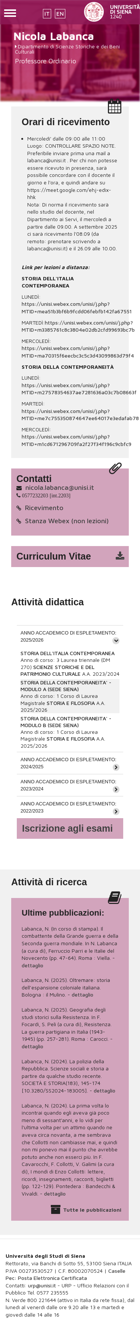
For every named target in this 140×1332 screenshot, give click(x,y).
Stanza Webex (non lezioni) (67, 521)
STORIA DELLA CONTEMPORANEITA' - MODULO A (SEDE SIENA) (66, 685)
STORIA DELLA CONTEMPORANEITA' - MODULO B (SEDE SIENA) (66, 721)
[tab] (70, 636)
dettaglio (32, 965)
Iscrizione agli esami (67, 828)
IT (47, 13)
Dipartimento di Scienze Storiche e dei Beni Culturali (67, 49)
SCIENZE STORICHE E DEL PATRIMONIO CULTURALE (57, 670)
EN (60, 13)
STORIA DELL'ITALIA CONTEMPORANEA (68, 653)
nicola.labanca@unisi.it (59, 487)
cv (75, 556)
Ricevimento (44, 508)
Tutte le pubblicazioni (92, 1209)
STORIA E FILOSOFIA (71, 703)
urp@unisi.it (42, 1285)
